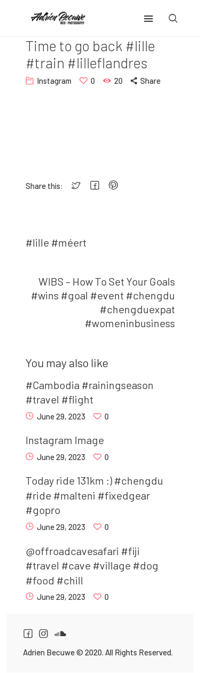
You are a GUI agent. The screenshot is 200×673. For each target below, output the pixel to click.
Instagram (54, 80)
